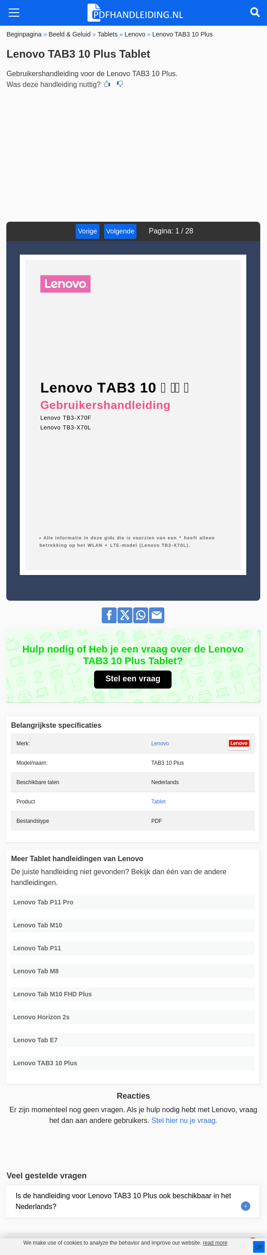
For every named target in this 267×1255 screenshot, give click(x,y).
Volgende (120, 231)
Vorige (87, 231)
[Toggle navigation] (14, 12)
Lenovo (160, 743)
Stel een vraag (132, 678)
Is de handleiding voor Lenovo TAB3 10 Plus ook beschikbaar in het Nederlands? (123, 1201)
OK (259, 1247)
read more (215, 1243)
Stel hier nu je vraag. (184, 1120)
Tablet (158, 802)
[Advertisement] (133, 154)
